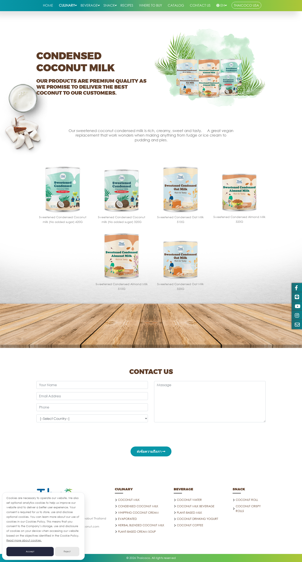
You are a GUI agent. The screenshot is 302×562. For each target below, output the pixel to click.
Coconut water (189, 500)
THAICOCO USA (246, 5)
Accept (30, 551)
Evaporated (127, 519)
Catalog (176, 5)
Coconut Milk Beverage (195, 506)
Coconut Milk (129, 500)
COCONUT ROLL (247, 500)
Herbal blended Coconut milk (141, 525)
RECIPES (126, 5)
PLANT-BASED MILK (189, 512)
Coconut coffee (190, 525)
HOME (48, 5)
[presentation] (151, 434)
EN (220, 5)
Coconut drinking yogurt (197, 519)
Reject (67, 551)
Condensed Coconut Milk (138, 506)
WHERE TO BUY (150, 5)
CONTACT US (200, 5)
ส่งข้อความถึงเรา (151, 451)
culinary (67, 5)
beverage (89, 5)
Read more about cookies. (24, 540)
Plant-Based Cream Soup (137, 531)
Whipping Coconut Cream (138, 512)
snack (109, 5)
